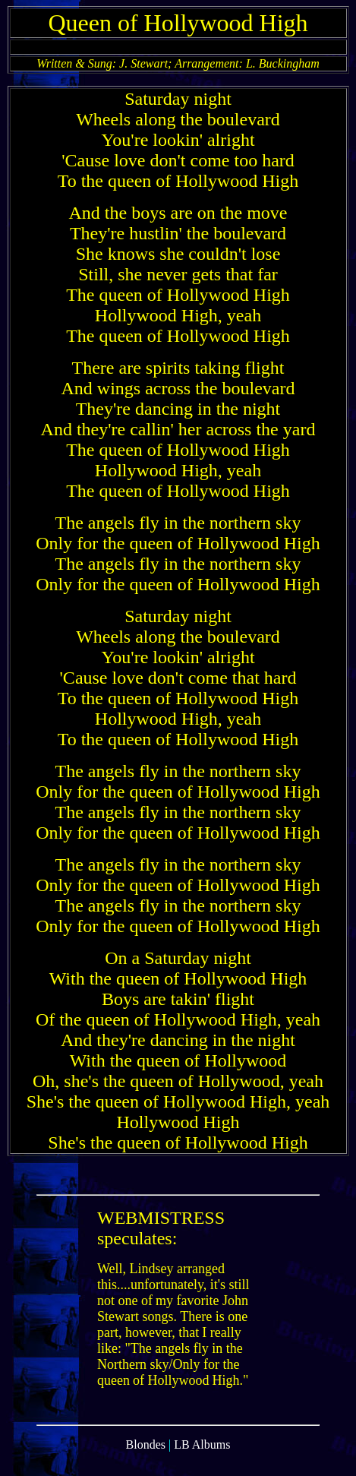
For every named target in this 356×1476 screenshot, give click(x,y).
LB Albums (202, 1462)
